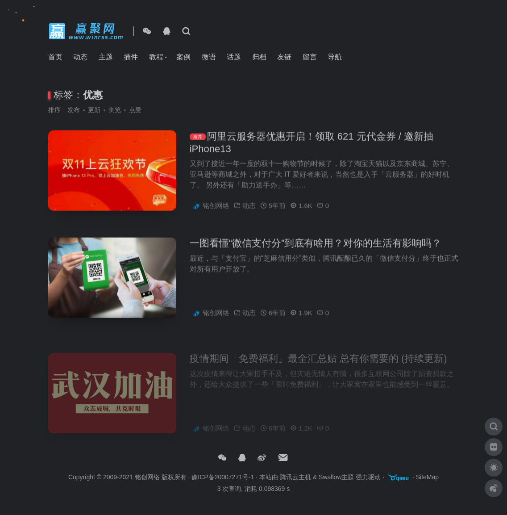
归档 (259, 57)
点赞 (135, 109)
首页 (55, 57)
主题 (106, 57)
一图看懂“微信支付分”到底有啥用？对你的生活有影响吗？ (316, 246)
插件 (131, 57)
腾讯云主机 (295, 477)
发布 (73, 109)
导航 (335, 57)
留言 (310, 57)
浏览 (114, 109)
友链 (284, 57)
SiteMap (427, 477)
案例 (183, 57)
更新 (94, 109)
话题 (234, 57)
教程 (156, 57)
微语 (209, 57)
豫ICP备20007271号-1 (222, 477)
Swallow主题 (336, 477)
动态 (80, 57)
